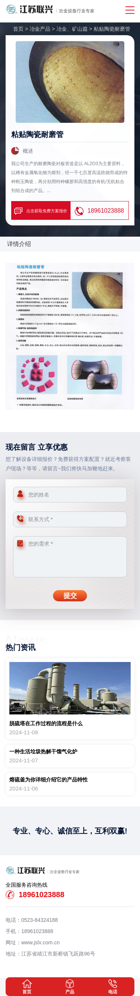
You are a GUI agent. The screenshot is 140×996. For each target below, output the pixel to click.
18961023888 (99, 211)
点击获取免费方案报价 (40, 211)
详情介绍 (19, 244)
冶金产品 (39, 29)
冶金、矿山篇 (72, 29)
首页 (18, 29)
